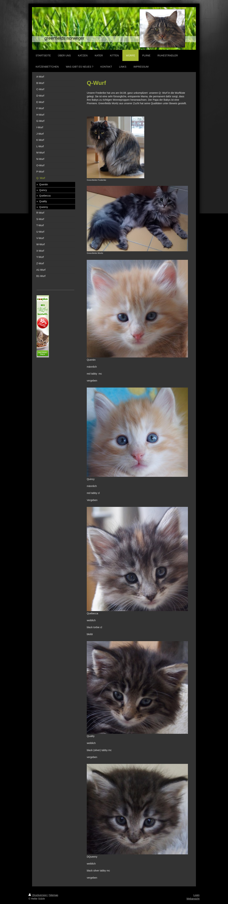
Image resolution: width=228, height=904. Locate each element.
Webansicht (193, 898)
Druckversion (38, 895)
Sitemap (53, 895)
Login (196, 895)
